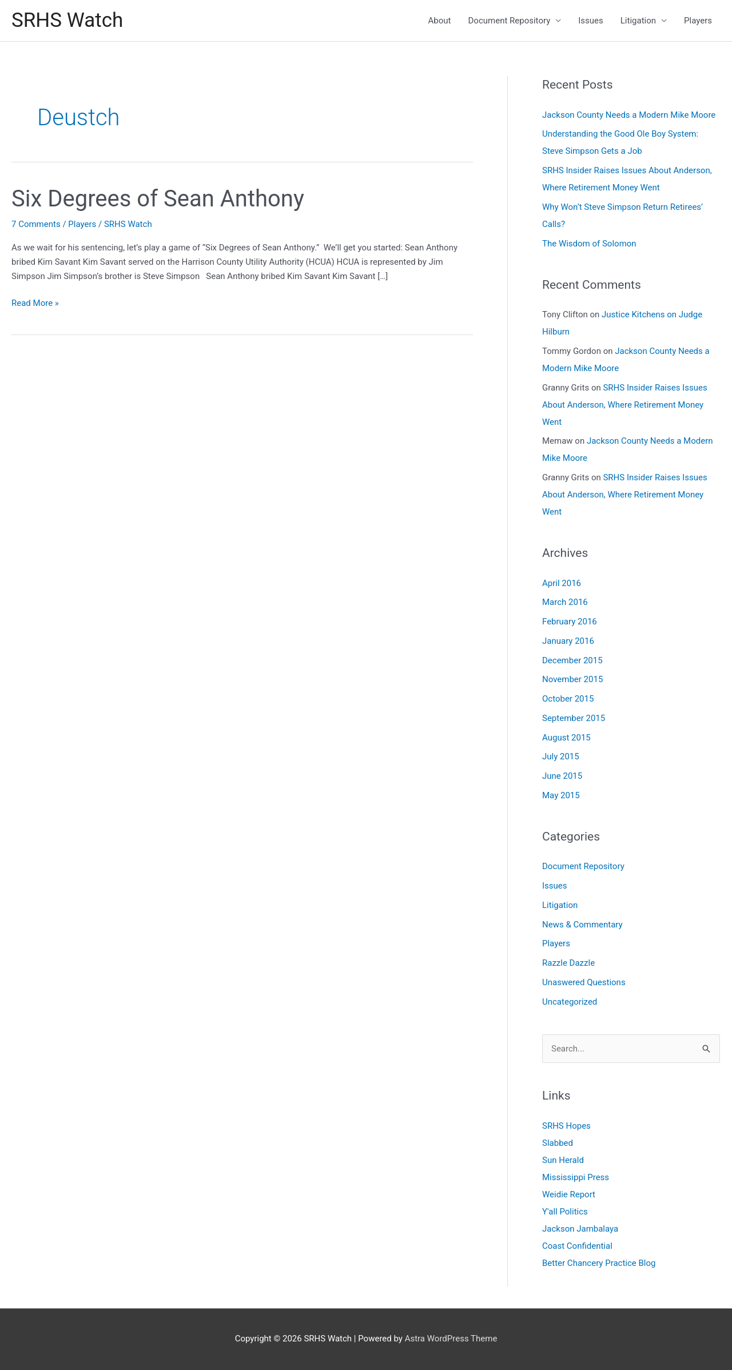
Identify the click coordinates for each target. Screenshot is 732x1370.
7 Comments (36, 224)
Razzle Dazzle (568, 963)
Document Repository (509, 20)
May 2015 (561, 795)
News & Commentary (582, 924)
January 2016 (568, 641)
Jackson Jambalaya (580, 1229)
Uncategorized (569, 1002)
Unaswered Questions (584, 982)
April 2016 (561, 583)
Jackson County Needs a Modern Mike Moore (628, 115)
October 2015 (568, 699)
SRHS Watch (67, 20)
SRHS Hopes (566, 1126)
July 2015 (560, 756)
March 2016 (565, 602)
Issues (590, 20)
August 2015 (566, 737)
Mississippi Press (575, 1177)
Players (698, 20)
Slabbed (557, 1143)
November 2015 (572, 679)
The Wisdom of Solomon (589, 243)
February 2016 (569, 621)
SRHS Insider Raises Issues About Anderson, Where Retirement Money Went (624, 405)
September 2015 (573, 718)
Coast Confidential (577, 1246)
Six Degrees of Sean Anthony (157, 198)
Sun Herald (563, 1160)
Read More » (35, 303)
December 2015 (572, 660)
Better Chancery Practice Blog (599, 1263)
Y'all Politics (565, 1211)
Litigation (638, 20)
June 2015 (562, 776)
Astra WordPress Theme (451, 1338)
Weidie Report (568, 1194)
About (439, 20)
